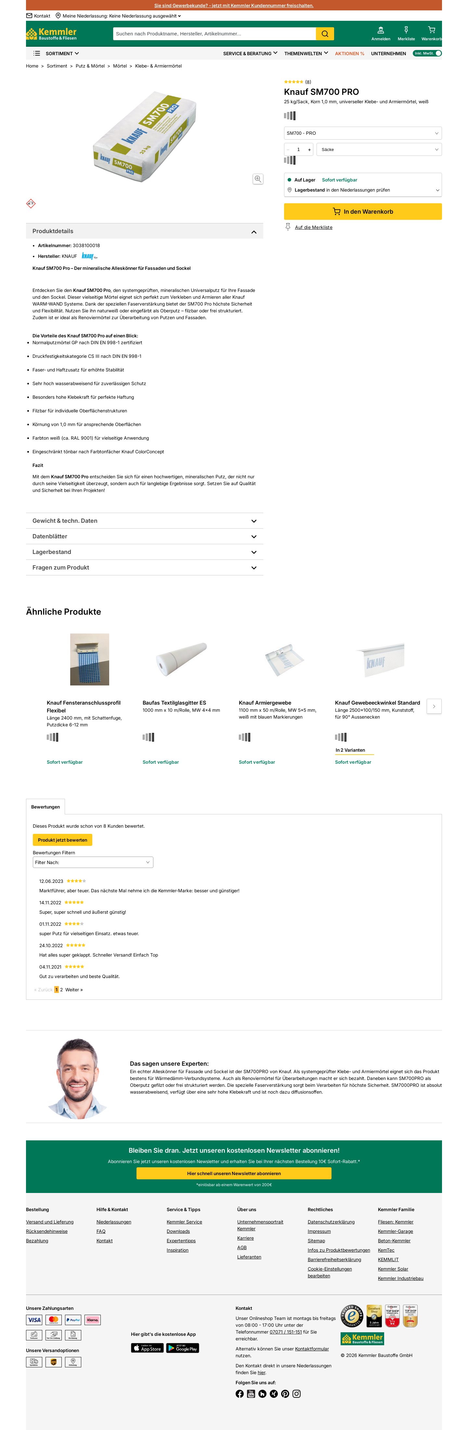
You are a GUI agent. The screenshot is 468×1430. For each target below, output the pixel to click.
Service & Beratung (247, 53)
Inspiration (177, 1250)
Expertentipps (181, 1240)
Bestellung (37, 1209)
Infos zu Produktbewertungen (339, 1250)
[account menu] (380, 34)
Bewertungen (45, 806)
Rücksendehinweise (47, 1231)
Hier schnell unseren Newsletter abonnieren (234, 1173)
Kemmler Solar (393, 1269)
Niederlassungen (114, 1221)
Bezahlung (37, 1240)
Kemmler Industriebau (400, 1278)
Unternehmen (388, 53)
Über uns (246, 1209)
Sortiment (53, 53)
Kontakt (105, 1240)
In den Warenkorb (362, 211)
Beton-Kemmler (394, 1240)
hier (261, 1372)
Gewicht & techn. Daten (65, 520)
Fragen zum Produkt (60, 567)
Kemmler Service (184, 1221)
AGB (242, 1247)
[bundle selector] (379, 149)
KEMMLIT (388, 1259)
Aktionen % (350, 53)
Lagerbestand (51, 551)
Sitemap (316, 1240)
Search (325, 33)
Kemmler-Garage (395, 1231)
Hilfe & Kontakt (112, 1209)
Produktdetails (52, 231)
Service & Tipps (184, 1209)
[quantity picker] (299, 149)
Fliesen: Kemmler (395, 1221)
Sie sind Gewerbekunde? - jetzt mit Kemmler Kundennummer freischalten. (234, 5)
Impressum (319, 1231)
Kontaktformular (312, 1348)
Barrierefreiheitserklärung (334, 1259)
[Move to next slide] (434, 706)
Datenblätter (49, 536)
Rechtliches (320, 1209)
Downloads (178, 1231)
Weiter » (74, 989)
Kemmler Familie (396, 1209)
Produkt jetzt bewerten (62, 840)
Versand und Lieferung (49, 1221)
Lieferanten (249, 1257)
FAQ (101, 1231)
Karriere (245, 1238)
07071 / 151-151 (286, 1332)
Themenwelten (303, 53)
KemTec (386, 1250)
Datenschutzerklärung (331, 1221)
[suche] (223, 33)
